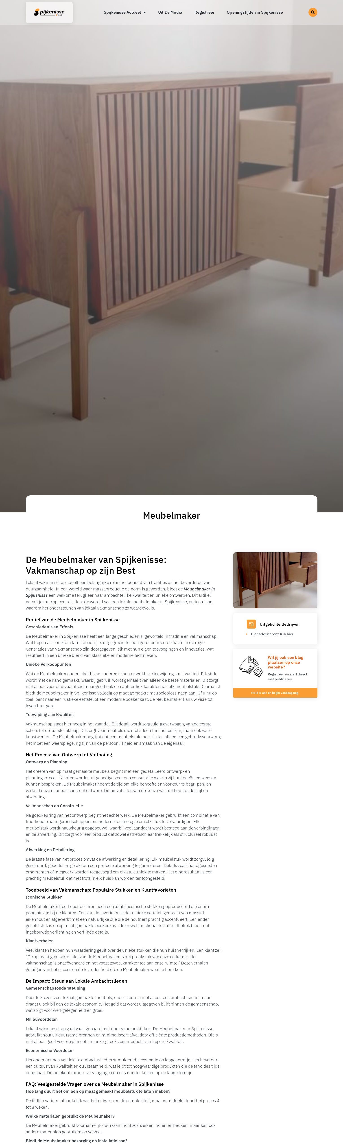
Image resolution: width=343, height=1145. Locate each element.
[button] (312, 12)
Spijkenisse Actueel (125, 12)
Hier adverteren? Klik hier (272, 634)
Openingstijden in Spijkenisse (255, 12)
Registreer (204, 12)
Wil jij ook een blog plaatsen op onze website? (285, 662)
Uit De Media (170, 12)
